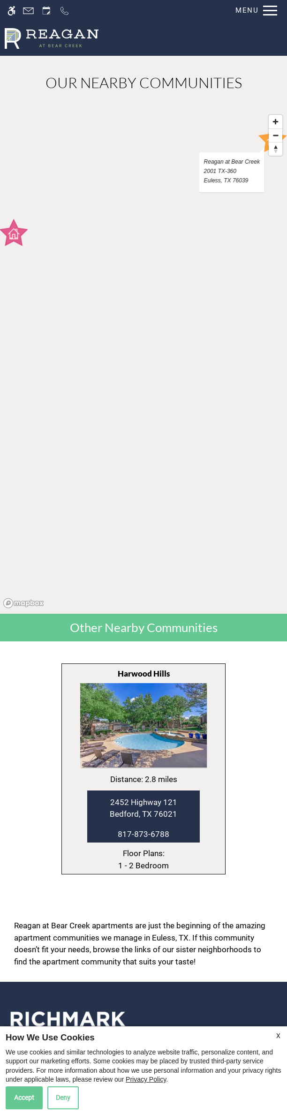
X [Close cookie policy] (278, 1035)
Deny (63, 1097)
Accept (24, 1097)
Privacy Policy (146, 1079)
